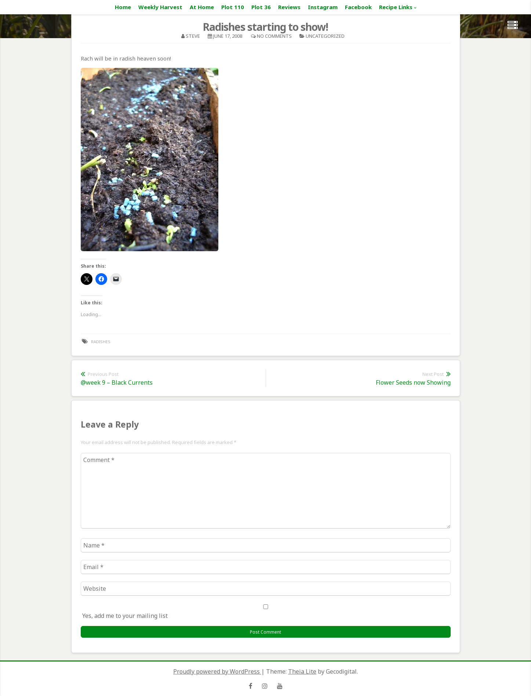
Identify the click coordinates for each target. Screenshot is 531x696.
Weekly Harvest (160, 7)
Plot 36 (261, 7)
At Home (202, 7)
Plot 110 (232, 7)
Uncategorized (325, 36)
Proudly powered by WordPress (217, 671)
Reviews (289, 7)
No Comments (274, 36)
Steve (193, 36)
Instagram (323, 7)
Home (123, 7)
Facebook (358, 7)
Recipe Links (395, 7)
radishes (100, 341)
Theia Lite (302, 671)
